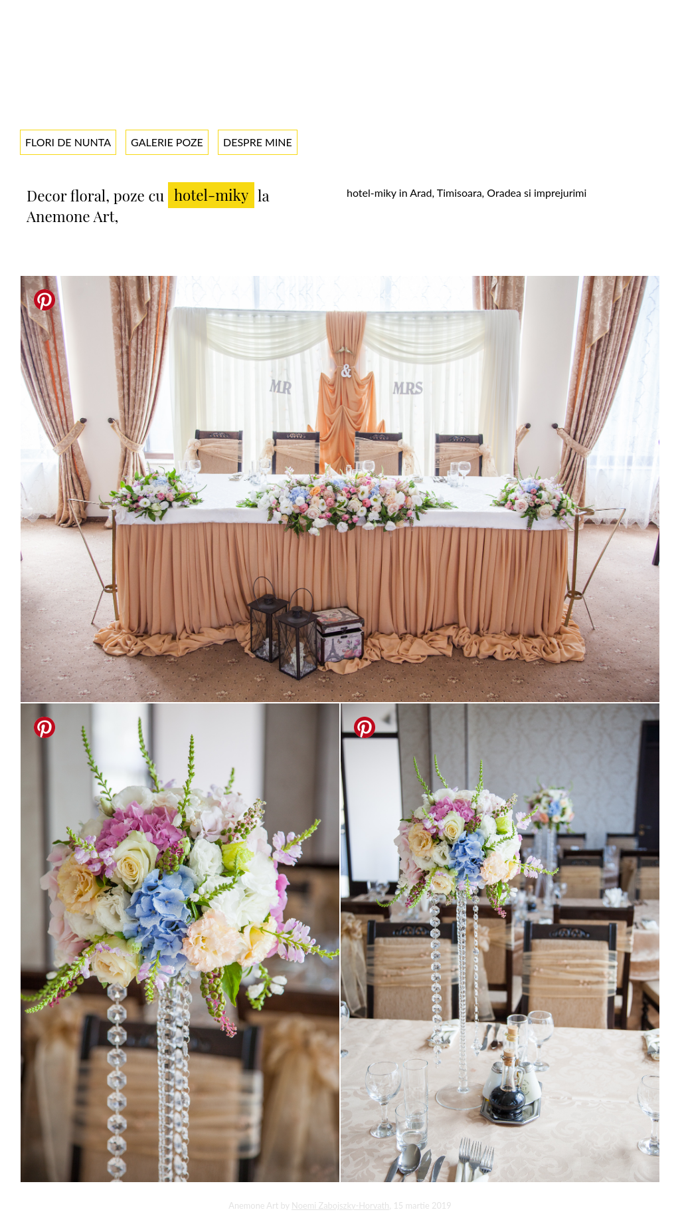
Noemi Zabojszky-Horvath (340, 1205)
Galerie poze (167, 142)
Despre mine (257, 142)
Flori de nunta (68, 142)
